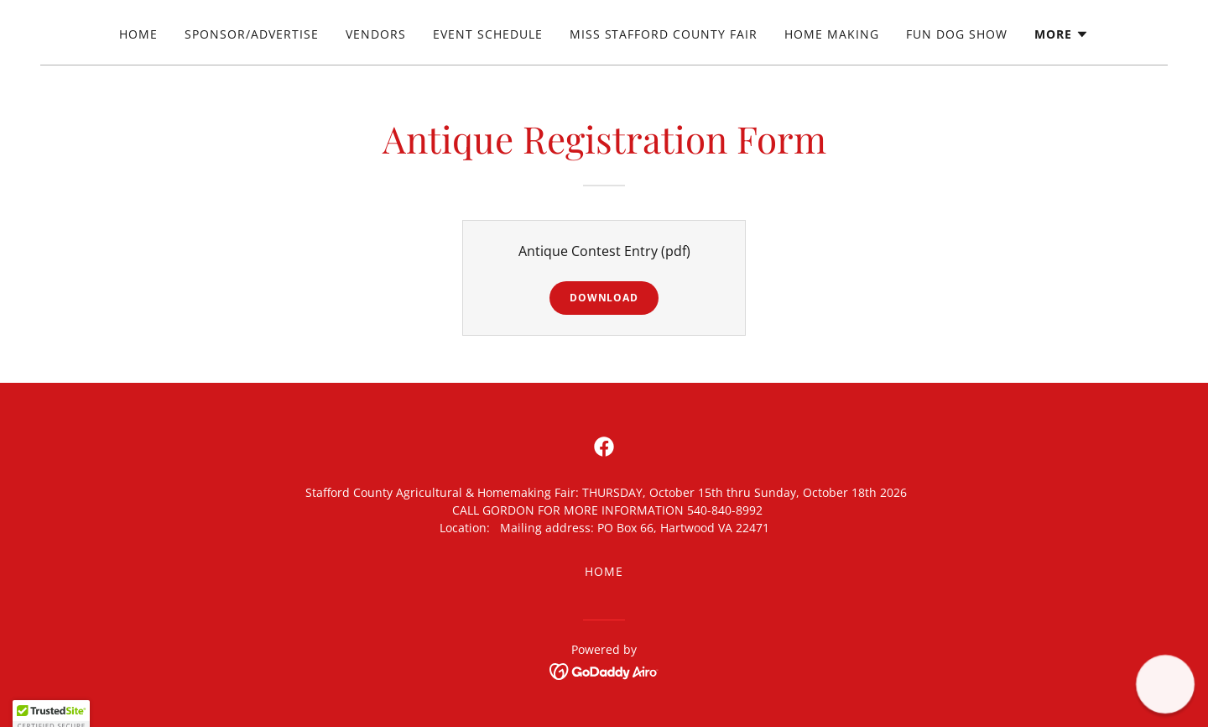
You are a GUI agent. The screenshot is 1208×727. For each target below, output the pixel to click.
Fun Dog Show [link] (957, 34)
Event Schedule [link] (488, 34)
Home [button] (604, 571)
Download (604, 297)
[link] (604, 446)
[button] (1061, 34)
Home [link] (138, 34)
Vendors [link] (376, 34)
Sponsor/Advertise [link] (252, 34)
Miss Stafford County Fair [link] (664, 34)
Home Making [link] (831, 34)
